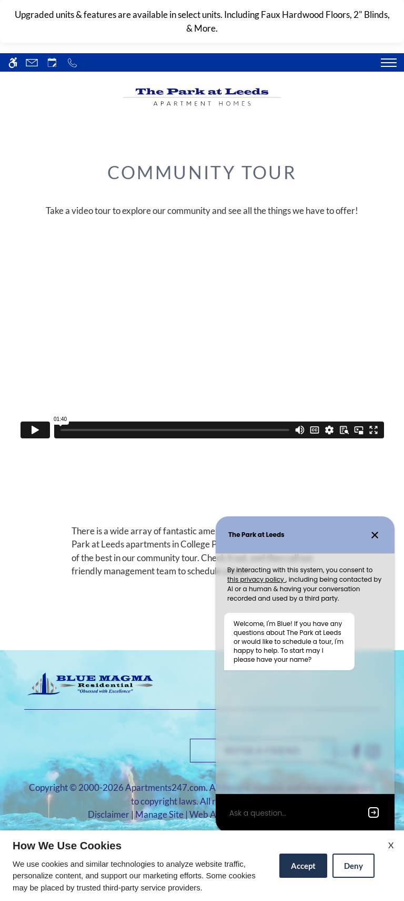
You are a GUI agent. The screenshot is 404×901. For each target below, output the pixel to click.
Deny (353, 865)
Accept (303, 865)
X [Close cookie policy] (390, 845)
